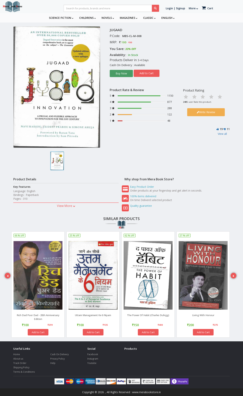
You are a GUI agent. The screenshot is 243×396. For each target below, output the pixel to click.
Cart (207, 8)
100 (123, 42)
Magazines (128, 18)
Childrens (87, 18)
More (193, 8)
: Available (139, 65)
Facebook (92, 354)
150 (130, 42)
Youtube (91, 363)
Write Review (206, 112)
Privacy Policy (57, 358)
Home (16, 354)
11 (228, 129)
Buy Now (121, 73)
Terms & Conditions (24, 371)
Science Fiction (61, 18)
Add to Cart (147, 73)
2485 (185, 101)
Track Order (19, 363)
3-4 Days (143, 60)
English (168, 18)
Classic (149, 18)
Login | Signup (175, 8)
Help (52, 363)
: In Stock (132, 55)
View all (222, 134)
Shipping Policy (21, 367)
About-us (18, 358)
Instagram (92, 358)
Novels (108, 18)
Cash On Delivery (59, 354)
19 (221, 129)
